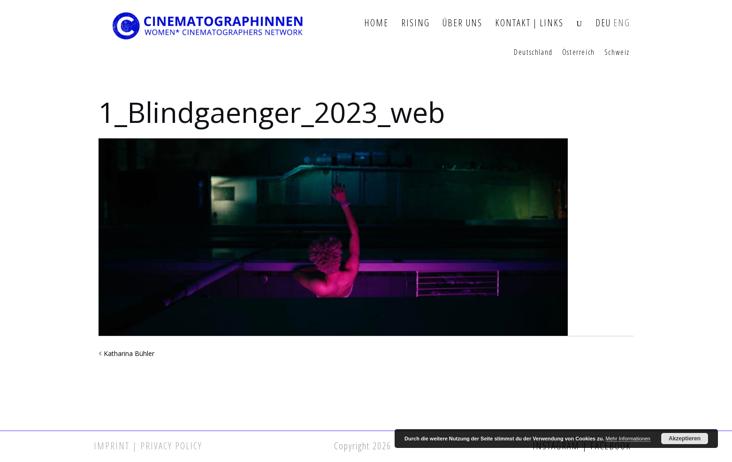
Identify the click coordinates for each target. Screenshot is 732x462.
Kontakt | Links (529, 23)
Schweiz (617, 52)
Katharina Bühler (129, 353)
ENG (621, 23)
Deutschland (533, 52)
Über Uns (462, 23)
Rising (415, 23)
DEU (603, 23)
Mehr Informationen (628, 438)
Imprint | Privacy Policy (148, 445)
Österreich (578, 52)
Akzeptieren (685, 438)
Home (376, 23)
